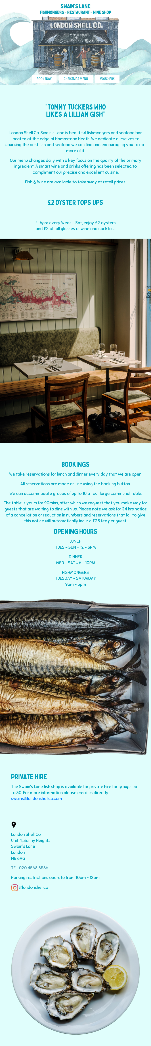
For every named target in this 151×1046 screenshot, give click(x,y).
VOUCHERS (107, 78)
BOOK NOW (44, 78)
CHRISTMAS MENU (76, 78)
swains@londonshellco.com (36, 798)
